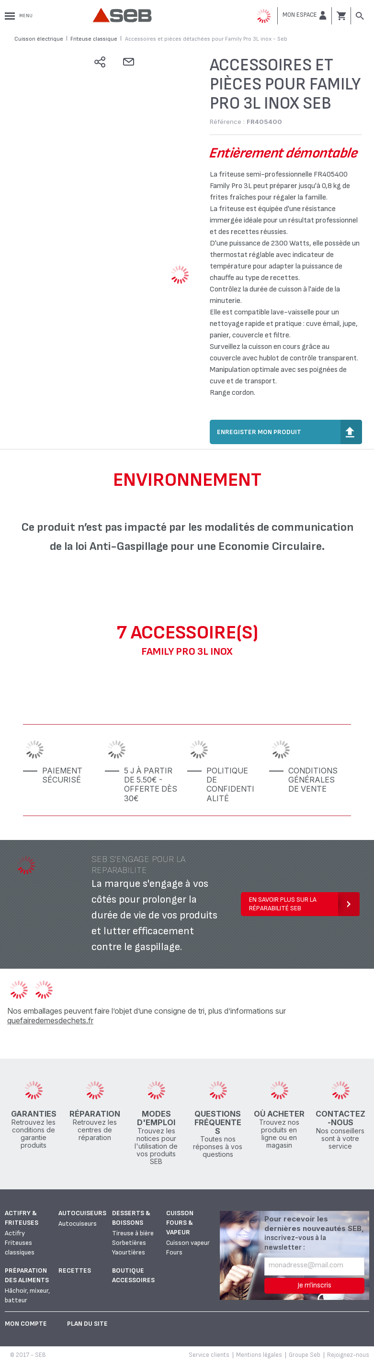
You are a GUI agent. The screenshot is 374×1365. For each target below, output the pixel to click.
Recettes (74, 1270)
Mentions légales (259, 1355)
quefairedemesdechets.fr (50, 1020)
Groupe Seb (304, 1355)
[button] (305, 15)
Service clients (209, 1355)
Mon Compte (26, 1324)
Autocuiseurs (82, 1213)
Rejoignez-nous (348, 1355)
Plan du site (87, 1324)
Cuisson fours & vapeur (179, 1222)
